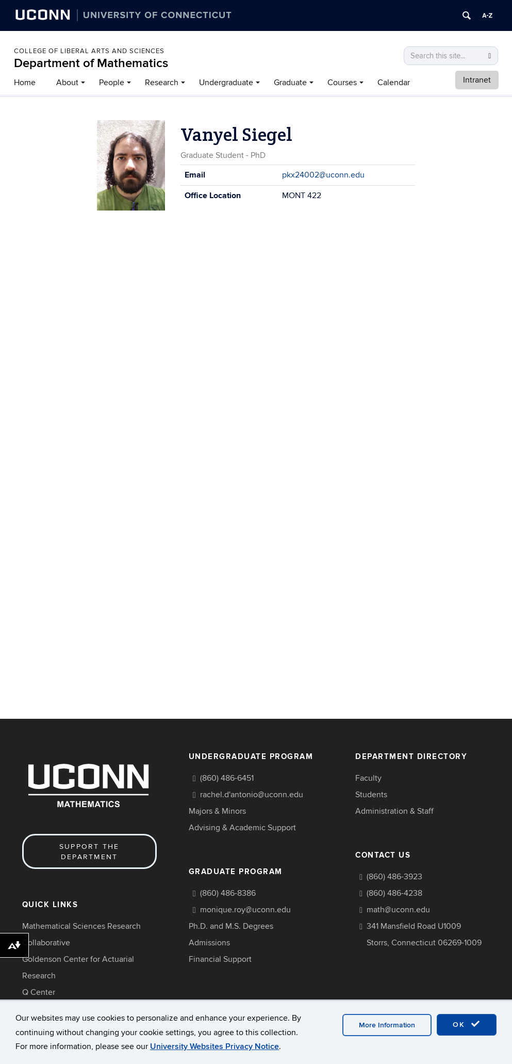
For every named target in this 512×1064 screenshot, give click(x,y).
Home (25, 82)
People (111, 82)
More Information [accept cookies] (387, 1025)
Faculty (368, 778)
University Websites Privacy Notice (214, 1046)
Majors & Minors (217, 811)
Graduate (290, 82)
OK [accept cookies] (467, 1024)
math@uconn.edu (398, 910)
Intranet (477, 80)
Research (161, 82)
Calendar (393, 82)
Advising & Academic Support (242, 828)
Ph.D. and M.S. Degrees (231, 926)
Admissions (209, 943)
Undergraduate (226, 82)
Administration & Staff (394, 811)
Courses (342, 82)
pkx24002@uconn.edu (323, 175)
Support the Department (89, 851)
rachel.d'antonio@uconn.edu (251, 794)
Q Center (38, 992)
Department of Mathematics (91, 63)
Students (371, 794)
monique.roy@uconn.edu (245, 910)
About (67, 82)
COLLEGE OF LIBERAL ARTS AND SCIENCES (89, 51)
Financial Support (220, 959)
